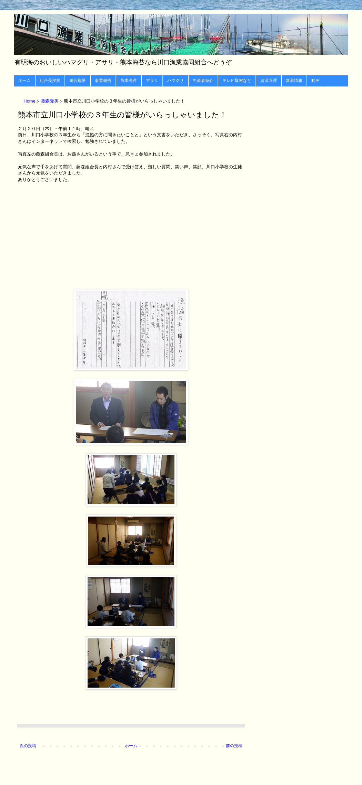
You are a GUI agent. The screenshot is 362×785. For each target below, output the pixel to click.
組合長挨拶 (50, 80)
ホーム (24, 80)
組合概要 (77, 80)
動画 (315, 80)
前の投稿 (234, 745)
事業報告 (103, 80)
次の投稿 (28, 745)
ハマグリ (175, 80)
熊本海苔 (128, 80)
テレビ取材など (236, 80)
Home (30, 101)
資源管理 (268, 80)
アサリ (152, 80)
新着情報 (294, 80)
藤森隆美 (50, 101)
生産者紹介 (203, 80)
